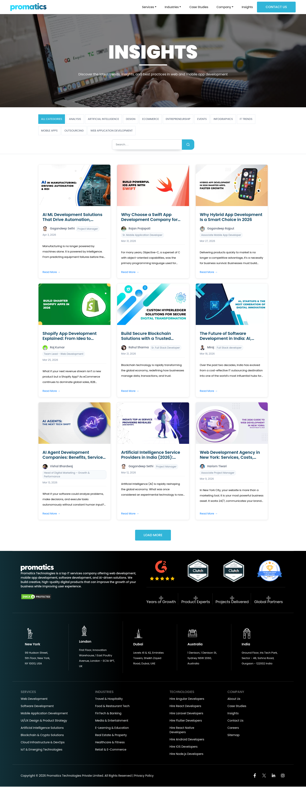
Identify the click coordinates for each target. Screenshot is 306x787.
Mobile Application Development (44, 714)
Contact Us (276, 7)
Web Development (34, 699)
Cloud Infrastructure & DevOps (43, 743)
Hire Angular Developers (187, 699)
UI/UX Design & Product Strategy (44, 721)
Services (148, 7)
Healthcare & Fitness (110, 743)
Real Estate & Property (111, 735)
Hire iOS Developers (184, 747)
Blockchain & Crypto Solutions (42, 735)
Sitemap (233, 735)
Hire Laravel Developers (186, 714)
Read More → (51, 272)
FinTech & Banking (108, 714)
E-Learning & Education (112, 728)
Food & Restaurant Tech (112, 706)
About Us (233, 699)
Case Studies (198, 7)
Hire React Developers (185, 706)
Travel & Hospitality (109, 699)
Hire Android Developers (187, 740)
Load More (153, 535)
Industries (172, 7)
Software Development (37, 706)
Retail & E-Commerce (110, 750)
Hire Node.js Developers (186, 754)
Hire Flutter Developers (186, 721)
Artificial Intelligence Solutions (42, 728)
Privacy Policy (144, 776)
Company (224, 7)
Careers (233, 728)
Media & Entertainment (111, 721)
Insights (247, 7)
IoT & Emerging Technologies (41, 750)
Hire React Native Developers (182, 730)
